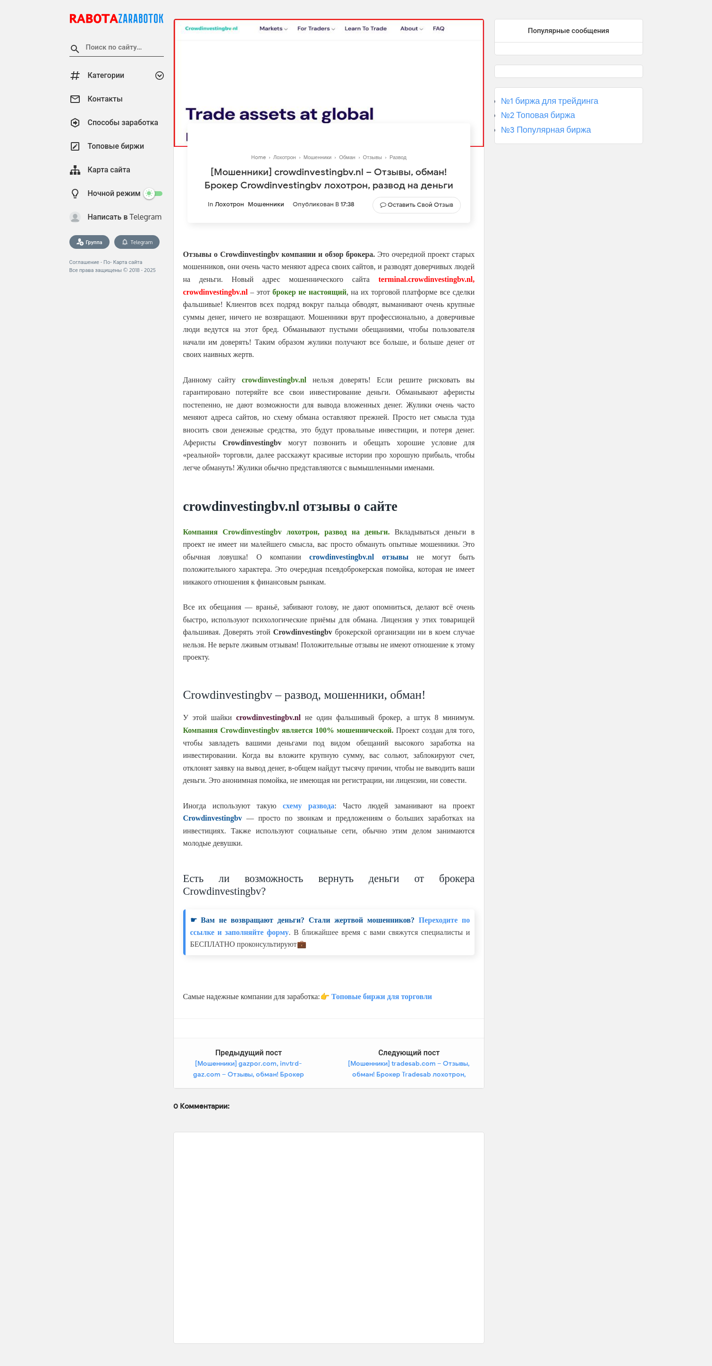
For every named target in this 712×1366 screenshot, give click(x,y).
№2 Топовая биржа (538, 115)
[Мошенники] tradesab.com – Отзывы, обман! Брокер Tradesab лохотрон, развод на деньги (409, 1075)
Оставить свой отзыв (420, 205)
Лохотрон (229, 204)
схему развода (308, 806)
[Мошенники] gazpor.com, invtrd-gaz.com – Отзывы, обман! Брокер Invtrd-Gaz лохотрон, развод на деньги (249, 1075)
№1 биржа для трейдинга (550, 101)
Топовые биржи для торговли (381, 997)
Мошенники (266, 204)
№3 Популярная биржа (546, 130)
